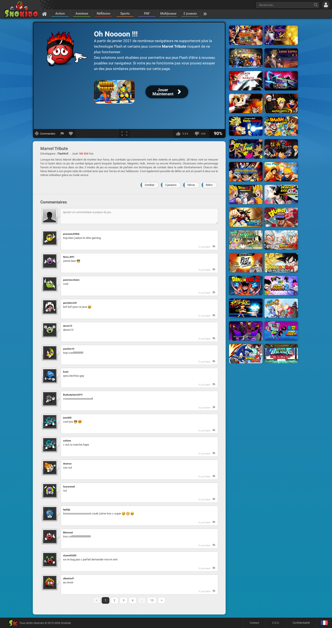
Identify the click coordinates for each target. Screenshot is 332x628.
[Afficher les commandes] (45, 133)
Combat (149, 185)
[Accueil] (44, 14)
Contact (254, 622)
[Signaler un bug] (62, 133)
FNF (147, 13)
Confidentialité (301, 622)
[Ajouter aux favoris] (71, 133)
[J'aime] (183, 133)
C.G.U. (275, 622)
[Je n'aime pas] (200, 133)
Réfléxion (103, 13)
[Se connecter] (326, 5)
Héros (191, 185)
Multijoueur (168, 13)
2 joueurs (190, 13)
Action (60, 13)
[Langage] (324, 623)
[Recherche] (316, 5)
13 (152, 600)
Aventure (81, 13)
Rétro (209, 185)
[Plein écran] (124, 133)
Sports (125, 13)
